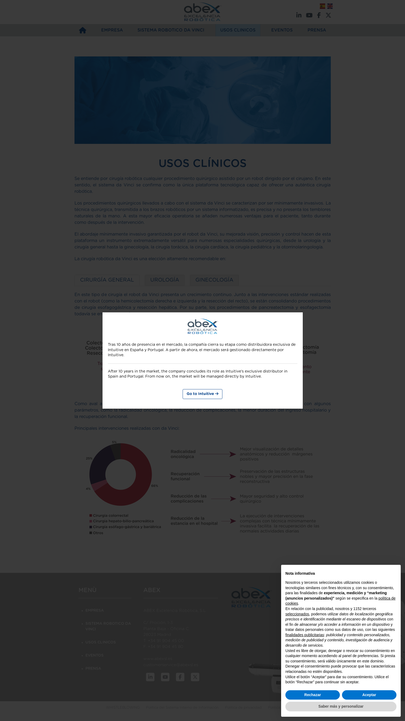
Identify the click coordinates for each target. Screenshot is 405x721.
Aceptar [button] (369, 695)
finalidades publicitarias (304, 635)
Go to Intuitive (202, 394)
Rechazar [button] (312, 695)
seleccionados (297, 614)
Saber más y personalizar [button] (341, 706)
